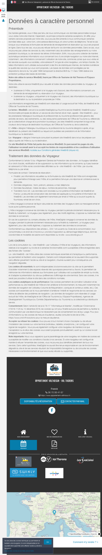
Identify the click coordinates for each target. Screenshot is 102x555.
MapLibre (94, 534)
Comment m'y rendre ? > (85, 542)
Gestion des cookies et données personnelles (18, 551)
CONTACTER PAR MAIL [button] (73, 401)
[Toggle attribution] (99, 534)
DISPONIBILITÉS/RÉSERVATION (38, 401)
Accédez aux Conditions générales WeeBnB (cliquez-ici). (54, 150)
